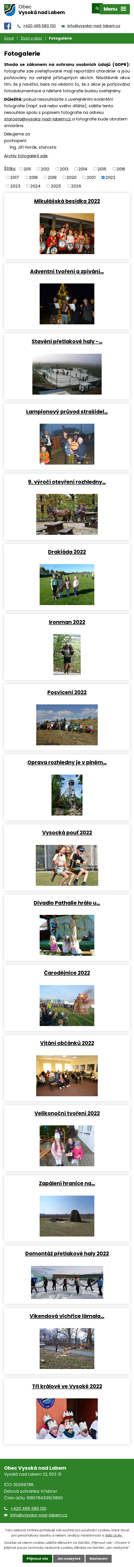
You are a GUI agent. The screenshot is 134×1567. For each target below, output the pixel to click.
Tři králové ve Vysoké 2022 (67, 1382)
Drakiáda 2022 (67, 548)
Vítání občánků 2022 (67, 1039)
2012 (45, 166)
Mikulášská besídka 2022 (67, 198)
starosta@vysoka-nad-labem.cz (37, 116)
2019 (52, 174)
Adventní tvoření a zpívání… (67, 268)
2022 (111, 174)
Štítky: (10, 165)
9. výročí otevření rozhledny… (67, 478)
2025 (56, 183)
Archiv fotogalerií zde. (26, 152)
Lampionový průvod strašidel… (67, 408)
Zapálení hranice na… (67, 1180)
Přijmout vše (37, 1558)
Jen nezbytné (69, 1558)
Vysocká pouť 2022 (67, 829)
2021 (91, 174)
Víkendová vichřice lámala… (67, 1312)
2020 (72, 174)
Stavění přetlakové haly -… (67, 338)
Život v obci (31, 35)
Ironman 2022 (67, 619)
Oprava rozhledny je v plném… (67, 759)
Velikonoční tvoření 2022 (67, 1109)
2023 (15, 183)
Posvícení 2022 (67, 689)
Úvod (9, 35)
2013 (64, 166)
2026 (76, 183)
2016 (120, 166)
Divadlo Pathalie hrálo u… (67, 899)
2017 (14, 174)
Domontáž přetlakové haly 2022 (67, 1250)
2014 (82, 166)
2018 (33, 174)
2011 (27, 166)
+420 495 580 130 (39, 22)
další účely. (114, 1535)
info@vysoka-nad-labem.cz (93, 22)
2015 (102, 166)
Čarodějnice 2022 (67, 969)
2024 (35, 183)
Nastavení (99, 1558)
